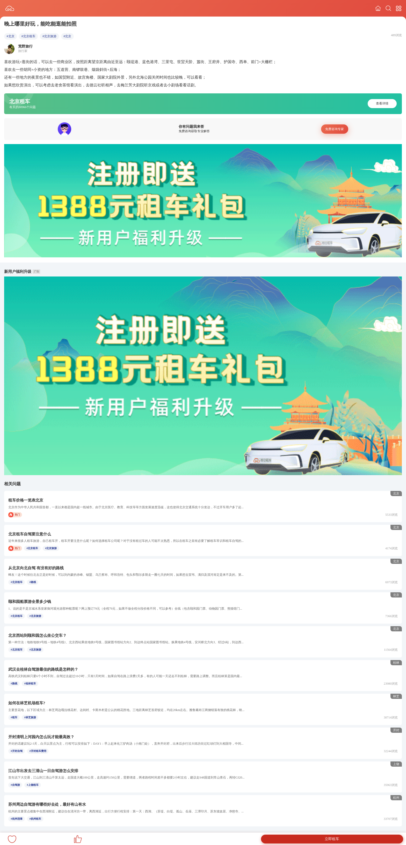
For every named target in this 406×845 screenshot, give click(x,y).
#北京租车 (28, 36)
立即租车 (332, 839)
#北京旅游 (49, 36)
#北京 (11, 36)
